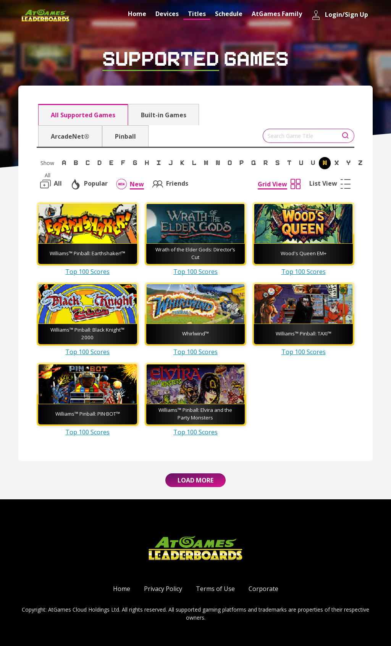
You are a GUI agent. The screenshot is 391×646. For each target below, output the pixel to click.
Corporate (263, 588)
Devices (167, 14)
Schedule (228, 14)
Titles (197, 14)
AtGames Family (277, 14)
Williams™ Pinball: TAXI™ (303, 333)
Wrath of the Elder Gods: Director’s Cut (195, 253)
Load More (195, 480)
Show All (47, 164)
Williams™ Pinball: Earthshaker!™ (87, 253)
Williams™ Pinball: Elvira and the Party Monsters (195, 413)
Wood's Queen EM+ (303, 253)
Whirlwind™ (195, 333)
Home (137, 14)
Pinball (125, 136)
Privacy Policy (163, 588)
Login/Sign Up (339, 15)
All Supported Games (83, 115)
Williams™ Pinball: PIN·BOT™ (87, 413)
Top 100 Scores (87, 271)
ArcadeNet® (70, 136)
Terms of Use (215, 588)
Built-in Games (163, 115)
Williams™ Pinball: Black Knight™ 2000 (87, 333)
